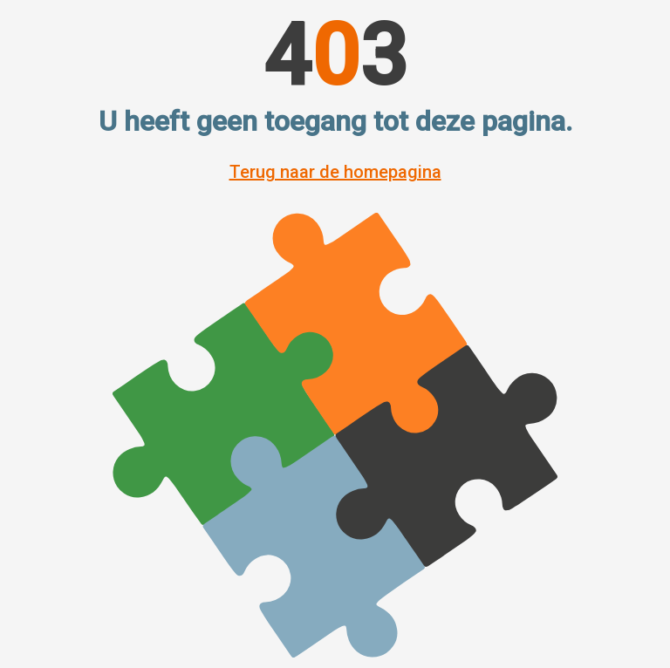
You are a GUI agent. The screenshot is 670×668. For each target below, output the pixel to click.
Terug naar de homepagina (335, 171)
